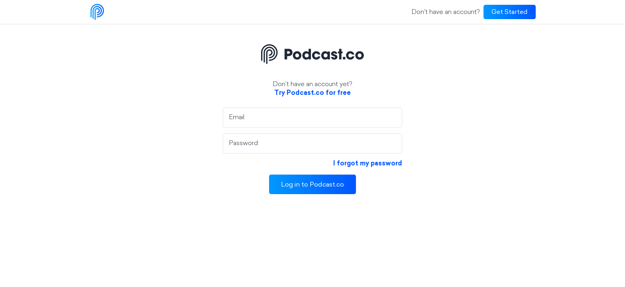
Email (236, 117)
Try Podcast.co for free (312, 93)
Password (243, 143)
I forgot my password (367, 164)
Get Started (509, 12)
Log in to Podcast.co (312, 185)
